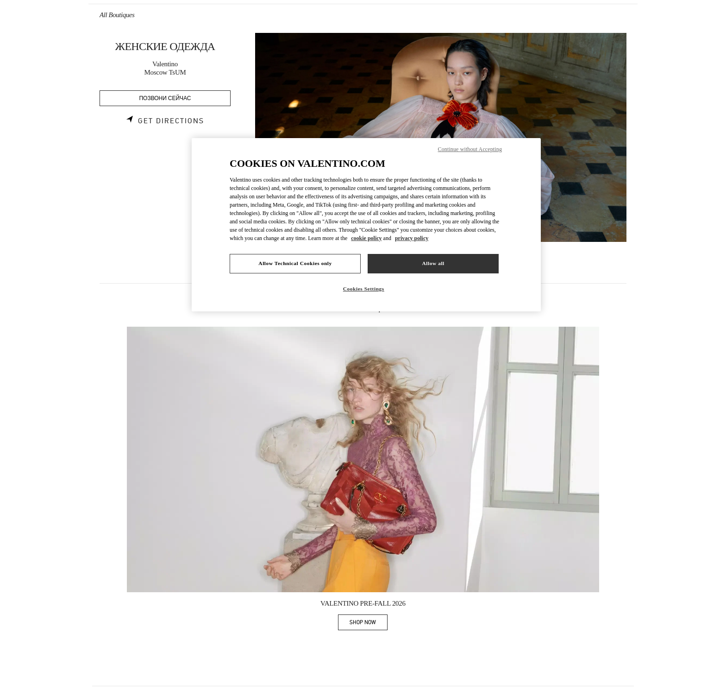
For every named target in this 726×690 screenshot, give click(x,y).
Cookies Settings (363, 288)
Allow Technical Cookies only (295, 263)
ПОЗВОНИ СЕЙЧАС (165, 98)
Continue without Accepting (470, 149)
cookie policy (366, 238)
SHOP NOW (369, 624)
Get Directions (171, 121)
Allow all (433, 263)
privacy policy (411, 238)
